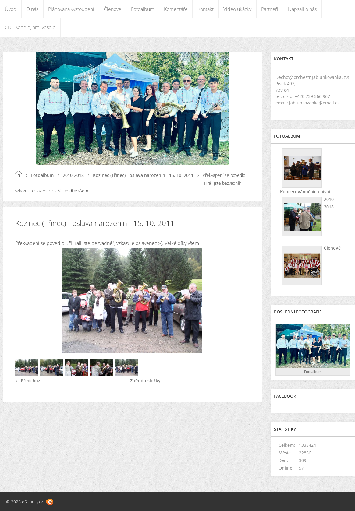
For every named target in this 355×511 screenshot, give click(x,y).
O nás (32, 9)
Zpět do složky (145, 380)
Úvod (10, 9)
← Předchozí (28, 380)
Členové (112, 9)
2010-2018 (73, 175)
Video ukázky (237, 9)
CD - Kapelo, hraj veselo (30, 27)
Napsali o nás (302, 9)
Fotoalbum (142, 9)
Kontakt (205, 9)
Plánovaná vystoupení (71, 9)
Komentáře (176, 9)
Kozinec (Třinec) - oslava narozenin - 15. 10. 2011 (143, 175)
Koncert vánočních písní (305, 191)
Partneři (269, 9)
